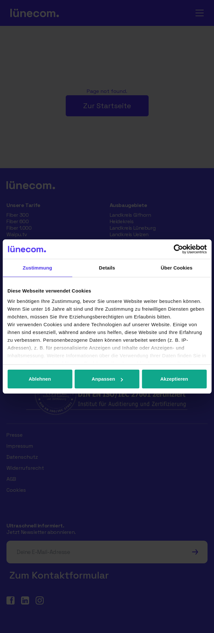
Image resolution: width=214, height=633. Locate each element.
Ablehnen (39, 379)
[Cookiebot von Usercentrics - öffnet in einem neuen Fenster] (178, 249)
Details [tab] (107, 267)
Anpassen (107, 379)
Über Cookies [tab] (177, 267)
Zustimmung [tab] (37, 267)
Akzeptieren (174, 379)
